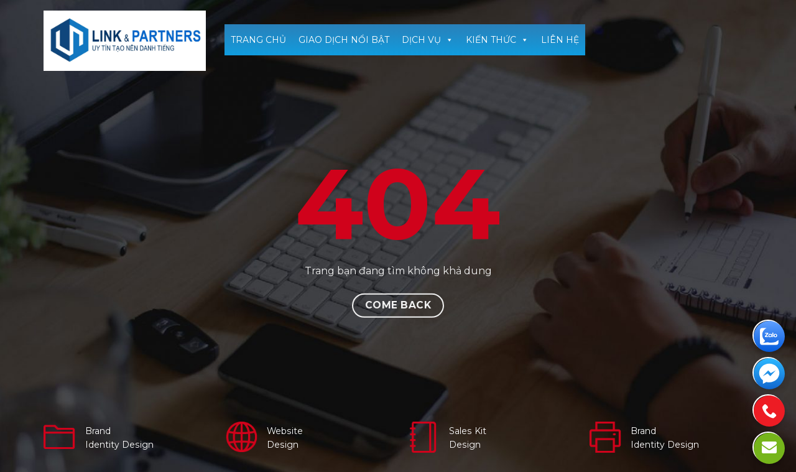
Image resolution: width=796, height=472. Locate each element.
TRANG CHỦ (258, 39)
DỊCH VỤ (427, 39)
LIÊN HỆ (560, 39)
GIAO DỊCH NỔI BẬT (343, 39)
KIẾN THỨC (497, 39)
